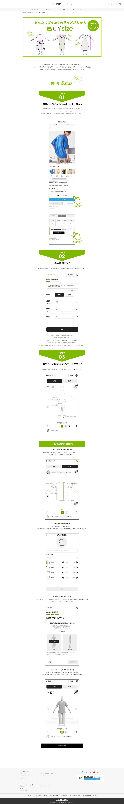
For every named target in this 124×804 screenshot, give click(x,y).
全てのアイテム (34, 9)
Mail (98, 772)
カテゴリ (48, 9)
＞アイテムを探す (62, 745)
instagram (86, 772)
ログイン (111, 4)
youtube (94, 772)
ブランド (90, 9)
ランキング (62, 9)
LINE (82, 772)
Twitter (90, 772)
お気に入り (116, 4)
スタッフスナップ (76, 9)
